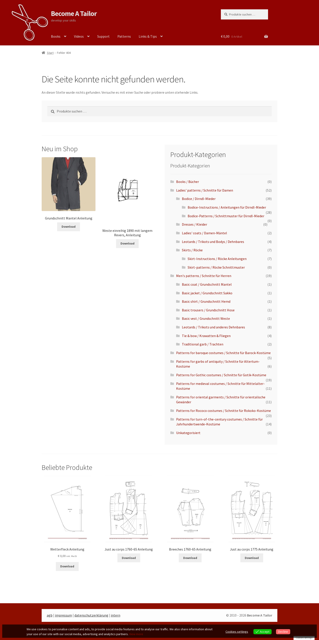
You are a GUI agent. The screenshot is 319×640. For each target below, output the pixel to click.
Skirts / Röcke (192, 250)
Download (69, 227)
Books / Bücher (187, 181)
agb (50, 615)
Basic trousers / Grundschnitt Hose (208, 310)
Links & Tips (148, 36)
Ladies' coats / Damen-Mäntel (204, 233)
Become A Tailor (74, 13)
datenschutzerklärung (91, 615)
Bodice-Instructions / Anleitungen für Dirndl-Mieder (227, 207)
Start (50, 53)
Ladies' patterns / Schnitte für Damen (204, 190)
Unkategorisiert (188, 433)
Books (55, 36)
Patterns (124, 36)
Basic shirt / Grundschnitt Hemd (206, 301)
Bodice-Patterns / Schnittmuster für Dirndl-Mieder (226, 216)
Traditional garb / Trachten (202, 344)
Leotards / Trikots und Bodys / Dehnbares (213, 241)
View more (136, 634)
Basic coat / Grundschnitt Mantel (207, 284)
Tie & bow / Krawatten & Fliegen (206, 336)
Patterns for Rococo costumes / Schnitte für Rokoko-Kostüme (223, 410)
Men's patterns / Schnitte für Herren (203, 275)
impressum (63, 615)
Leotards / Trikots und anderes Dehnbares (213, 327)
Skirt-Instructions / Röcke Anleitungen (217, 258)
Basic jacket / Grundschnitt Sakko (207, 293)
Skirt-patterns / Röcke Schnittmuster (216, 267)
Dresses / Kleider (194, 224)
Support (103, 36)
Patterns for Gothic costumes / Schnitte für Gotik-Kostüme (221, 375)
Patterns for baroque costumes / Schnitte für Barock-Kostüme (223, 353)
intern (115, 615)
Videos (79, 36)
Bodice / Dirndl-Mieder (199, 198)
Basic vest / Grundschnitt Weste (206, 318)
